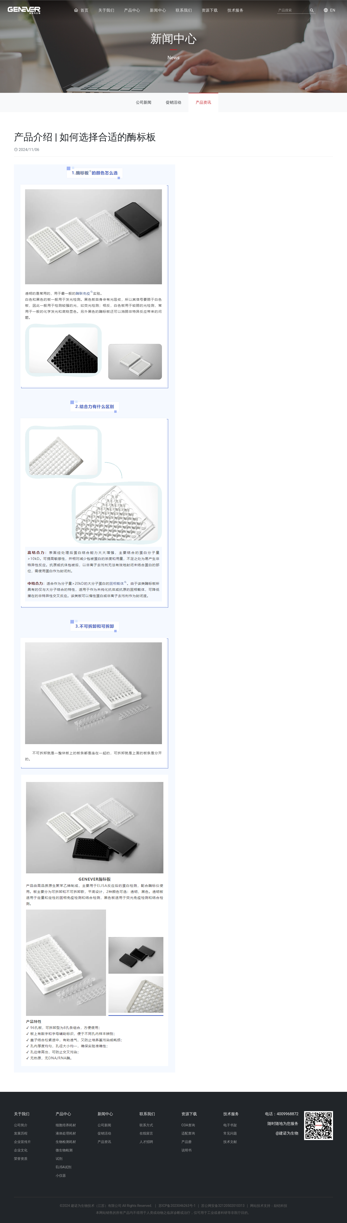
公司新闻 (143, 102)
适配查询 (188, 1133)
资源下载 (210, 10)
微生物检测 (64, 1150)
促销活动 (173, 102)
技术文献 (230, 1142)
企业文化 (20, 1150)
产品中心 (132, 10)
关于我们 (106, 10)
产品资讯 (203, 102)
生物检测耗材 (66, 1142)
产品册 (186, 1142)
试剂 (59, 1159)
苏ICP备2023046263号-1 (176, 1206)
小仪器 (61, 1175)
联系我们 (184, 10)
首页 (80, 10)
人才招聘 (146, 1142)
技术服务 (235, 10)
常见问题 (230, 1133)
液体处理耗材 (66, 1133)
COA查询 (188, 1125)
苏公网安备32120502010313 (223, 1206)
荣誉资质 (20, 1159)
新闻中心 (158, 10)
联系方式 (146, 1125)
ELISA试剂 (63, 1167)
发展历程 (20, 1133)
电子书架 (230, 1125)
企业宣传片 (22, 1142)
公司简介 (20, 1125)
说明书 (186, 1150)
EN (329, 10)
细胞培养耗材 (66, 1125)
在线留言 (146, 1133)
